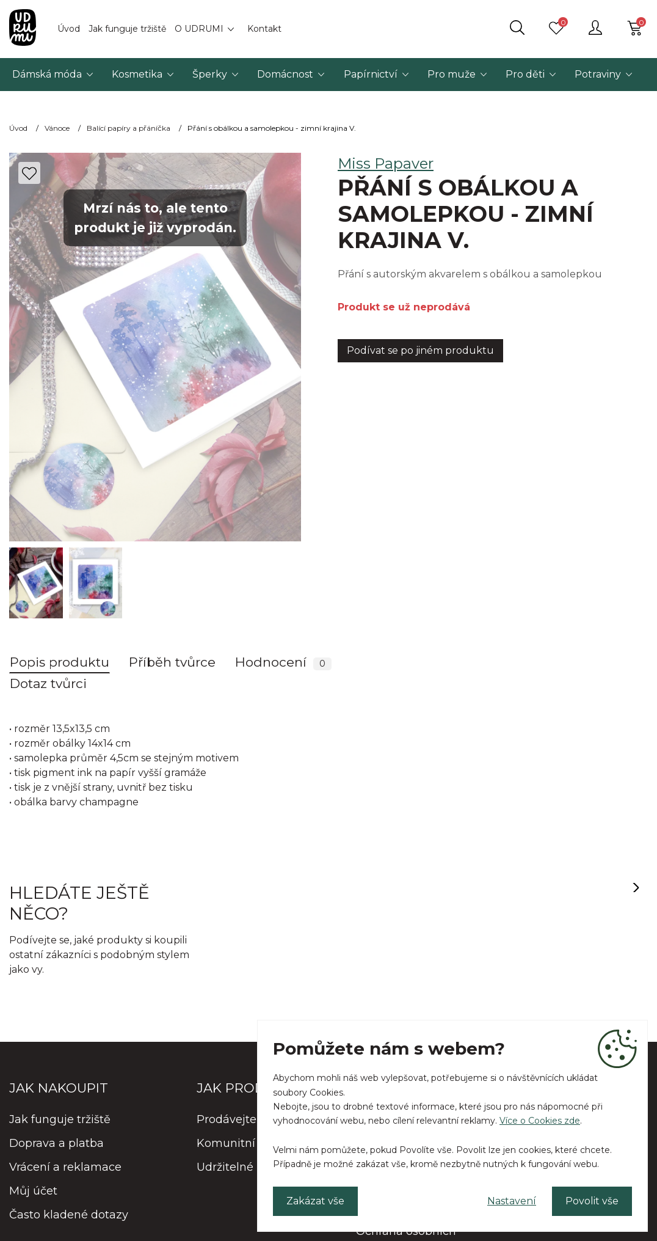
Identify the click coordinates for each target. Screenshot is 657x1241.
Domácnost (285, 74)
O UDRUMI (199, 28)
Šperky (209, 74)
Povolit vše (592, 1201)
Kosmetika (137, 74)
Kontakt (264, 28)
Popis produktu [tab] (59, 662)
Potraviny (598, 74)
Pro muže (451, 74)
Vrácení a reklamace (65, 1167)
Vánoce (57, 128)
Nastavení (511, 1201)
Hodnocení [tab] (283, 662)
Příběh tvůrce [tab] (172, 662)
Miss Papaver (386, 163)
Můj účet (33, 1191)
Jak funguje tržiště (127, 28)
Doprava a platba (56, 1143)
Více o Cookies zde (539, 1120)
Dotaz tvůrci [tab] (48, 683)
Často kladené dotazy (68, 1214)
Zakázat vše (315, 1201)
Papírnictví (370, 74)
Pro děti (525, 74)
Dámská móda (47, 74)
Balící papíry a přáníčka (128, 128)
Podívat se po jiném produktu (420, 350)
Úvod (68, 28)
